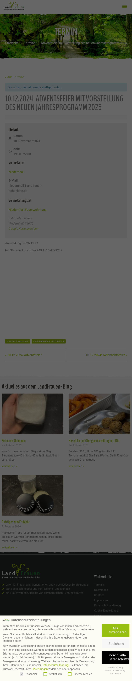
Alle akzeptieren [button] (117, 630)
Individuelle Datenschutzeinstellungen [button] (118, 657)
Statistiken (52, 674)
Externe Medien (80, 674)
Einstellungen (39, 669)
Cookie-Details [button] (115, 667)
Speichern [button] (116, 644)
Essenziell (28, 674)
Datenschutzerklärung (55, 665)
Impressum (115, 673)
